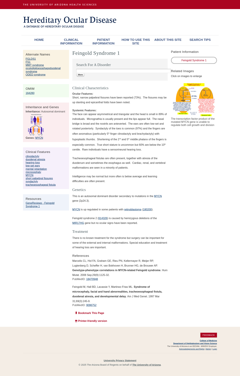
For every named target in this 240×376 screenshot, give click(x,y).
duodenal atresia (35, 159)
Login (215, 349)
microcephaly (33, 172)
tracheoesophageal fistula (41, 184)
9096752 (91, 305)
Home (39, 39)
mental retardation (36, 169)
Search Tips (200, 39)
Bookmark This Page (91, 313)
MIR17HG (78, 223)
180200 (147, 209)
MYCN (39, 137)
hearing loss (33, 162)
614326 (102, 218)
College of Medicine (208, 341)
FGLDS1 (31, 58)
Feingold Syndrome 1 (193, 60)
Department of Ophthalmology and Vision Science (195, 343)
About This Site (167, 39)
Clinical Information (71, 41)
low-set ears (33, 165)
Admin (208, 349)
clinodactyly (32, 156)
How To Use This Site (135, 41)
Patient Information (104, 41)
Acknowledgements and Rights (191, 349)
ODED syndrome (36, 74)
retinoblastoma (132, 209)
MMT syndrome (35, 65)
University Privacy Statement (120, 360)
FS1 (28, 62)
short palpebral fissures (39, 178)
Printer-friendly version (92, 321)
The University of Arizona (146, 364)
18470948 (92, 279)
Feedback (209, 335)
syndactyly (32, 181)
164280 (30, 93)
